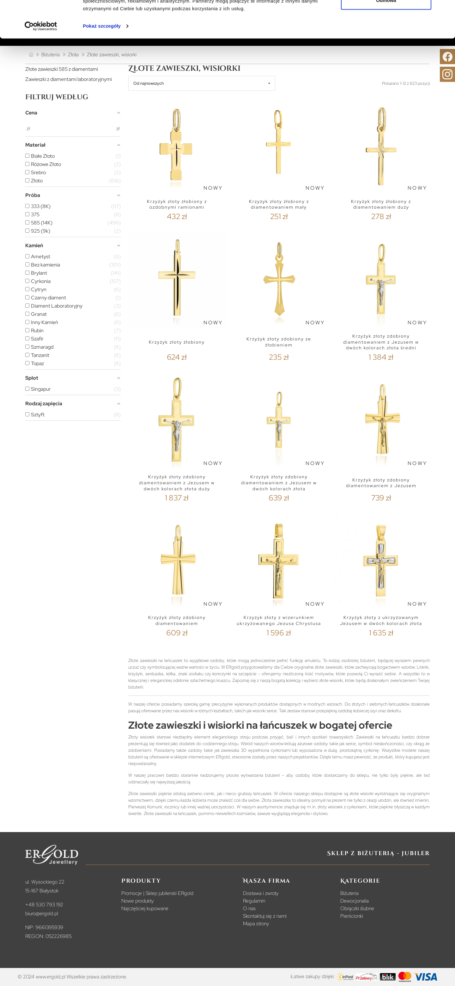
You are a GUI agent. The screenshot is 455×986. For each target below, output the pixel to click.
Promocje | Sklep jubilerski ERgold (157, 893)
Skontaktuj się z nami (265, 916)
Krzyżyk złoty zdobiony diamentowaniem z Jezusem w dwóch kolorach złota (279, 482)
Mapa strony (256, 923)
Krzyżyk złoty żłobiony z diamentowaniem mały (279, 204)
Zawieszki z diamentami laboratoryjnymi (68, 79)
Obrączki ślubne (357, 908)
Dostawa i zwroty (261, 893)
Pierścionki (351, 916)
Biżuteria (349, 893)
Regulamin (254, 900)
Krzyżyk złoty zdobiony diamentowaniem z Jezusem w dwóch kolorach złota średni (381, 342)
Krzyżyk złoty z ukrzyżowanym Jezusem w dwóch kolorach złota (381, 620)
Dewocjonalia (354, 900)
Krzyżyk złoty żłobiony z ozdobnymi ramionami (177, 204)
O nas (249, 908)
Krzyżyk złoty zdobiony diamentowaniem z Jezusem (381, 483)
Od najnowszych (148, 83)
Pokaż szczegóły (102, 63)
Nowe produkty (137, 900)
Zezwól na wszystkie (386, 16)
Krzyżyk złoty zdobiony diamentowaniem (177, 620)
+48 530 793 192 (44, 904)
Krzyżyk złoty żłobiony (177, 342)
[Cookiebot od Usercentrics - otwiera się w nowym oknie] (41, 63)
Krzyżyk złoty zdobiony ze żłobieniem (278, 342)
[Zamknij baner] (445, 10)
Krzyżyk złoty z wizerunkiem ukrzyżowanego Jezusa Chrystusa (279, 620)
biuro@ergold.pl (41, 913)
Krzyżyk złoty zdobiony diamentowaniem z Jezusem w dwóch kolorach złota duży (177, 482)
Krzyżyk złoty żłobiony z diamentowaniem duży (381, 204)
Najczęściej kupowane (144, 908)
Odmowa (386, 37)
